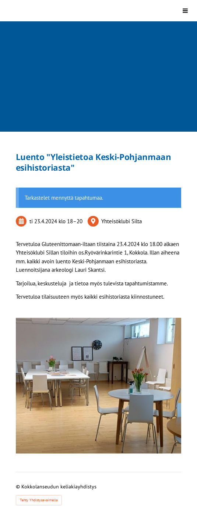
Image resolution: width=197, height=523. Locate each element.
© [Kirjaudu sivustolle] (18, 486)
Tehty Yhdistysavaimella (39, 500)
